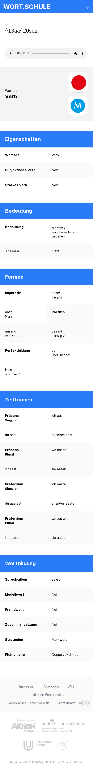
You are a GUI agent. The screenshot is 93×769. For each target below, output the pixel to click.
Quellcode (51, 686)
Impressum (27, 686)
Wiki (71, 686)
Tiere (55, 251)
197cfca (78, 762)
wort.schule (26, 6)
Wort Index (66, 703)
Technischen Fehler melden (28, 703)
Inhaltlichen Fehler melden (47, 695)
